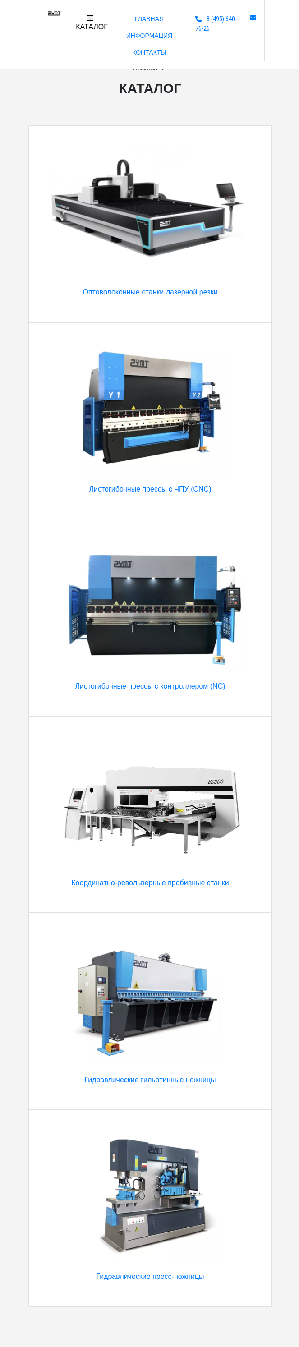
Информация (149, 35)
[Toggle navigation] (92, 23)
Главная (149, 19)
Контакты (149, 52)
